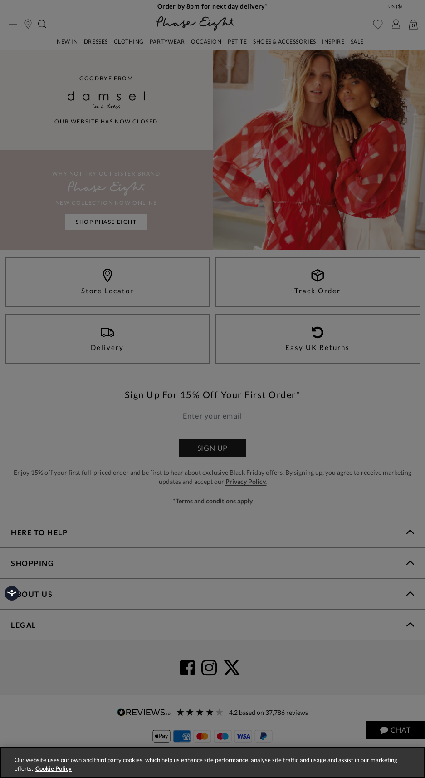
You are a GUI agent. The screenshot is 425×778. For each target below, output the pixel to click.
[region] (212, 762)
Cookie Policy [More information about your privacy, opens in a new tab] (53, 768)
